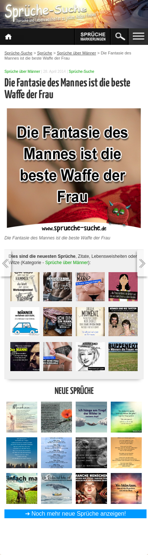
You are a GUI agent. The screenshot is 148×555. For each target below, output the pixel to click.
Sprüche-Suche (81, 72)
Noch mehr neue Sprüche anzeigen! (78, 513)
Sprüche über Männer (22, 72)
